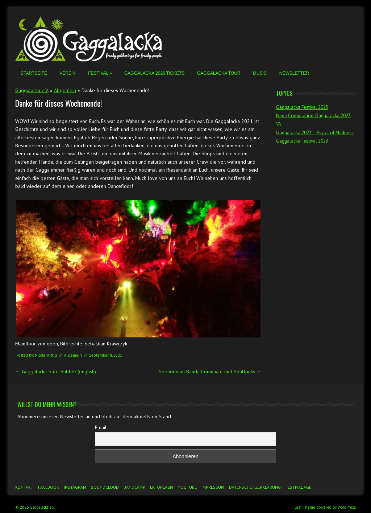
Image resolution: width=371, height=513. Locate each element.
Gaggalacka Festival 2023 (302, 141)
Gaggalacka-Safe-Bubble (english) (55, 371)
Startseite (34, 73)
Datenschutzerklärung (255, 487)
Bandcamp (134, 487)
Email (101, 427)
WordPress (347, 507)
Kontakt (24, 487)
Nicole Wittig (46, 355)
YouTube (187, 487)
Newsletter (294, 73)
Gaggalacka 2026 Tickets (154, 73)
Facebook (48, 487)
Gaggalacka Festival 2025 (302, 107)
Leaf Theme (305, 507)
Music (260, 73)
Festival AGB (298, 487)
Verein (67, 73)
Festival (100, 73)
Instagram (75, 487)
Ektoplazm (161, 487)
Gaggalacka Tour (219, 73)
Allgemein (65, 90)
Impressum (212, 487)
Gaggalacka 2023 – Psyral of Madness (315, 133)
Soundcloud (105, 487)
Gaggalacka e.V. (32, 90)
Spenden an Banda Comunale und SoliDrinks (210, 371)
